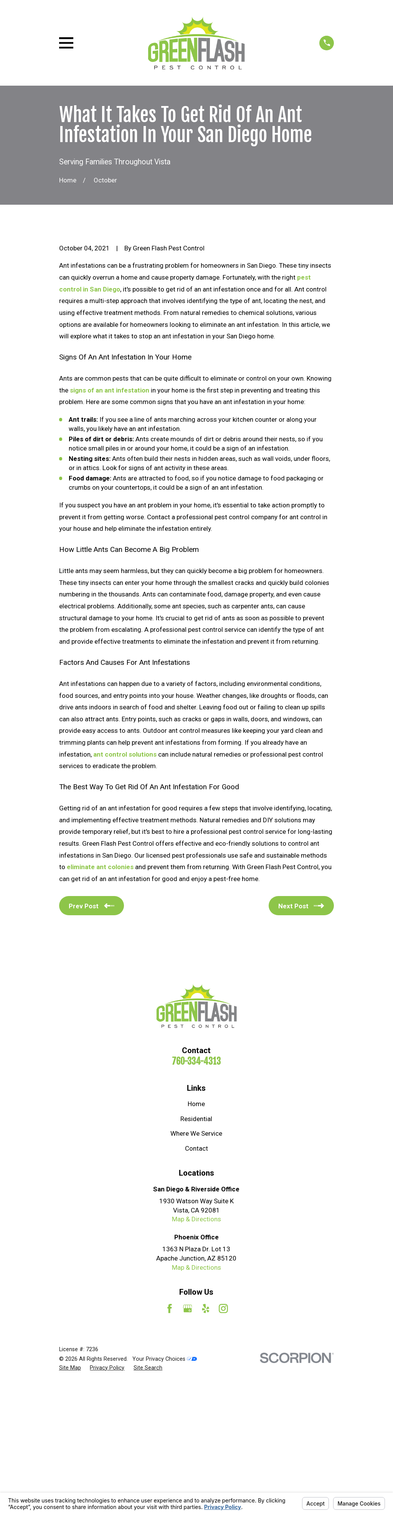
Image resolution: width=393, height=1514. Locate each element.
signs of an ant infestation (109, 521)
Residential (196, 1249)
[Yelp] (205, 1439)
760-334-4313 (196, 1192)
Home (196, 1235)
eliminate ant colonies (100, 997)
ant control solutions (125, 885)
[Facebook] (169, 1439)
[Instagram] (223, 1439)
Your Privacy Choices (164, 1489)
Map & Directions (196, 1350)
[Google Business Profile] (187, 1439)
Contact (196, 1279)
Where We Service (196, 1264)
